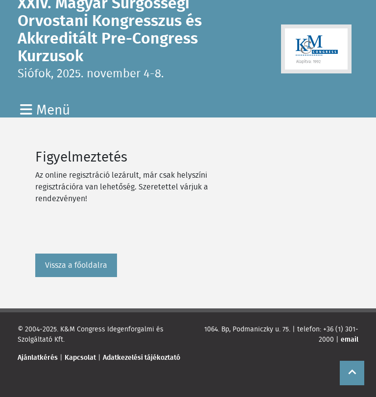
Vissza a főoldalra (76, 265)
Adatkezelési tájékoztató (141, 357)
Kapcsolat (80, 357)
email (349, 339)
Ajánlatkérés (38, 357)
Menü (45, 109)
